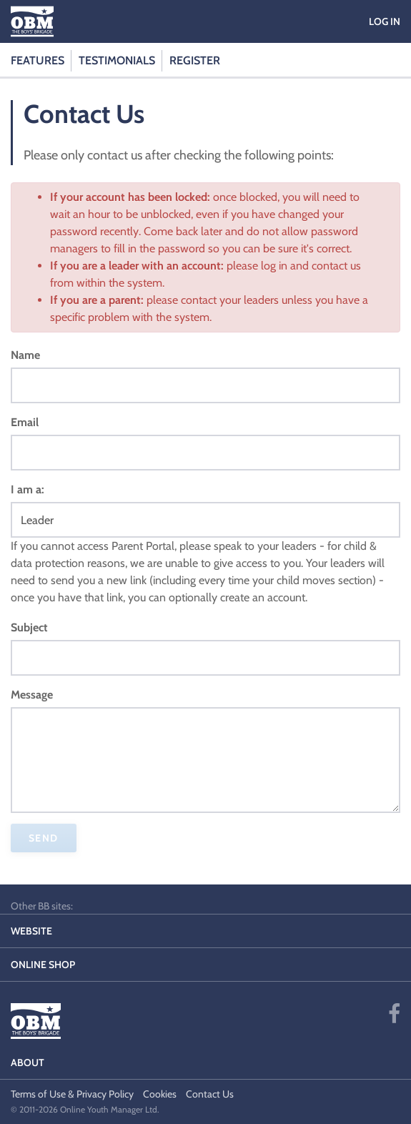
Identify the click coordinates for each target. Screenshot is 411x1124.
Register (194, 60)
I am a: (27, 489)
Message (32, 694)
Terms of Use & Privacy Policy (72, 1094)
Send (44, 838)
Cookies (160, 1094)
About (27, 1062)
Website (31, 931)
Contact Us (210, 1094)
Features (37, 60)
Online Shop (43, 964)
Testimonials (117, 60)
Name (25, 355)
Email (25, 422)
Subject (29, 627)
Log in (384, 21)
